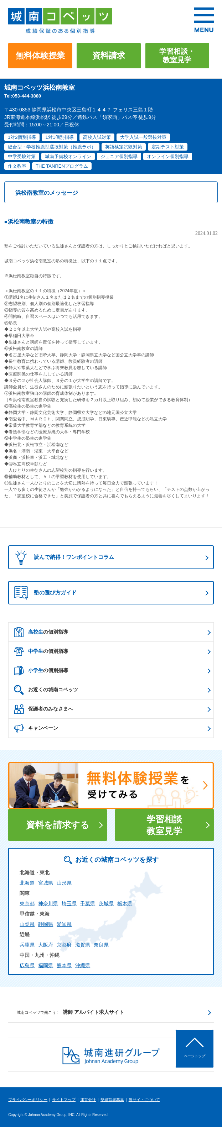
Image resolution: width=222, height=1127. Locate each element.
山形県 (64, 883)
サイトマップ (64, 1099)
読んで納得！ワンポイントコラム (62, 557)
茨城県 (106, 903)
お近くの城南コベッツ (46, 690)
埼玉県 (69, 903)
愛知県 (64, 924)
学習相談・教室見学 (177, 55)
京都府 (64, 945)
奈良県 (101, 945)
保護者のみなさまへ (43, 709)
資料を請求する (57, 825)
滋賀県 (82, 945)
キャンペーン (36, 728)
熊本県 (64, 965)
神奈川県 (48, 903)
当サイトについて (144, 1099)
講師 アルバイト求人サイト (70, 1012)
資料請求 (108, 55)
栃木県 (124, 903)
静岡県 (45, 924)
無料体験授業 (40, 55)
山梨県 (27, 924)
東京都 (27, 903)
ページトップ (194, 1056)
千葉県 (87, 903)
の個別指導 (41, 632)
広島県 (27, 965)
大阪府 (45, 945)
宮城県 (45, 883)
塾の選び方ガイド (45, 593)
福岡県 (45, 965)
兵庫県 (27, 945)
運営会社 (88, 1099)
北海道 (27, 883)
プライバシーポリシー (27, 1099)
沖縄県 (82, 965)
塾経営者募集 (112, 1099)
